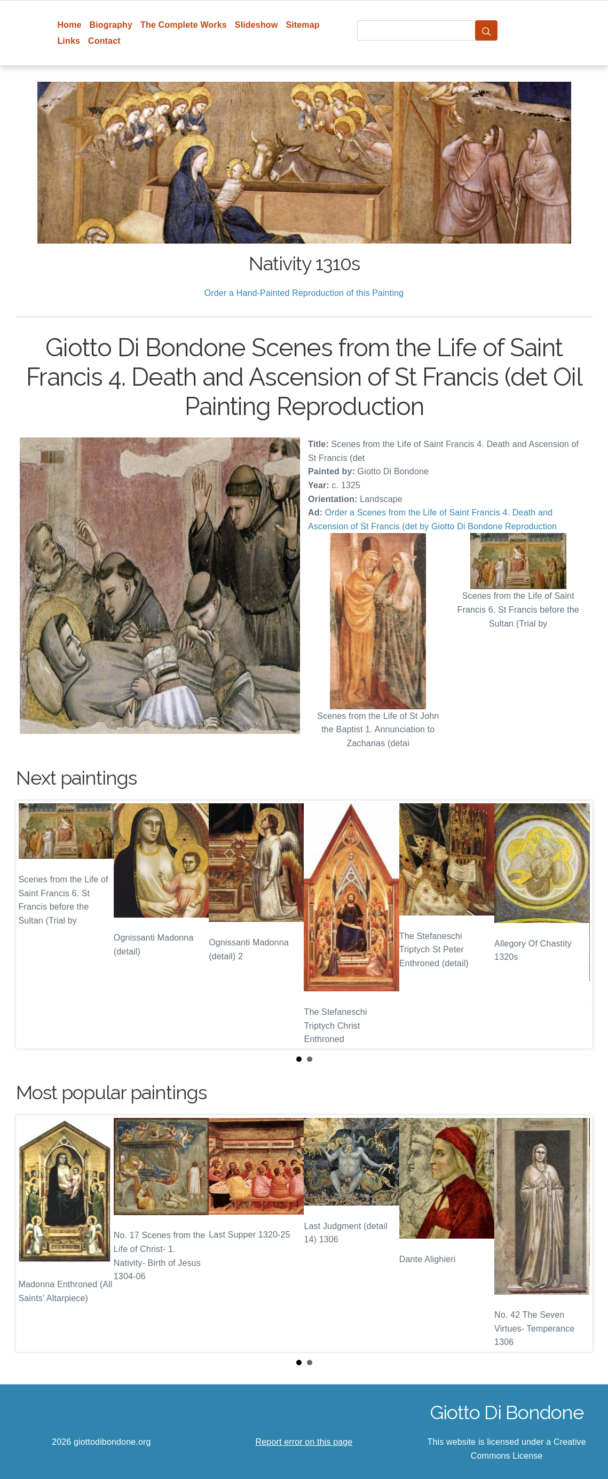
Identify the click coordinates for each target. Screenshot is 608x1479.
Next (576, 924)
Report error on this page (304, 1441)
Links (68, 40)
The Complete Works (183, 24)
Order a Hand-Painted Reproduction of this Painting (304, 293)
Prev (32, 924)
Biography (111, 24)
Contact (104, 40)
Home (69, 24)
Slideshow (256, 24)
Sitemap (302, 24)
